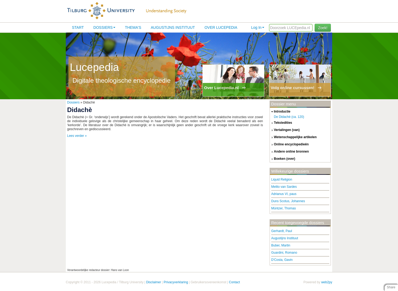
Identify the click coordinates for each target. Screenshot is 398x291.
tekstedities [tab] (281, 123)
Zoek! (322, 28)
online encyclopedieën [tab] (289, 144)
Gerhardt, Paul (281, 231)
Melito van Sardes (284, 187)
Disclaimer (153, 282)
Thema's (133, 27)
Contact (234, 282)
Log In (257, 27)
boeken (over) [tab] (282, 159)
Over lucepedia (221, 27)
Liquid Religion (281, 179)
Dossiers (104, 27)
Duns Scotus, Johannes (288, 201)
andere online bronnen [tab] (289, 152)
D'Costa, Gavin (282, 260)
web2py (326, 282)
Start (78, 27)
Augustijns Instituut (173, 27)
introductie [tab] (280, 112)
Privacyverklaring (176, 282)
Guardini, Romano (284, 252)
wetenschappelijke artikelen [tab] (293, 137)
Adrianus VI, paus (284, 194)
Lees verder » (77, 136)
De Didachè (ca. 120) (289, 117)
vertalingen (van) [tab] (285, 130)
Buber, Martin (280, 245)
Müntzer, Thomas (283, 208)
